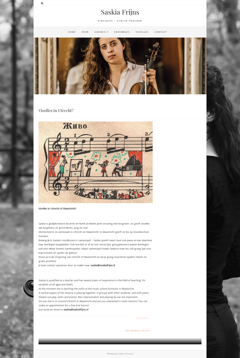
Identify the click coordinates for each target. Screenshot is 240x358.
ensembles (122, 31)
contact (160, 31)
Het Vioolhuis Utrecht (139, 330)
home (72, 31)
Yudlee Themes (125, 353)
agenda (100, 31)
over (85, 31)
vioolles (142, 31)
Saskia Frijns (120, 12)
